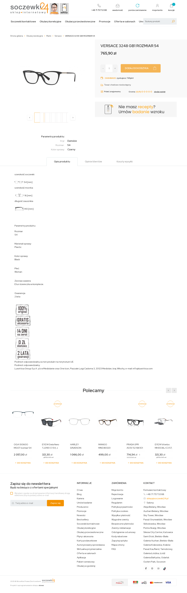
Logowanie (117, 498)
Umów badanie (84, 502)
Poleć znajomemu (111, 91)
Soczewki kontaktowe (23, 21)
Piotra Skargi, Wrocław (154, 528)
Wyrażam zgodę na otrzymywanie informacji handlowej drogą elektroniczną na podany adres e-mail (42, 494)
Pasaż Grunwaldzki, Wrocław (157, 519)
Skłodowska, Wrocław (154, 523)
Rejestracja (117, 494)
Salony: (150, 502)
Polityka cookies (120, 511)
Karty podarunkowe (87, 540)
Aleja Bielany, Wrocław (154, 507)
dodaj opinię (159, 91)
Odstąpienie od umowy (123, 532)
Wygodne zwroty (120, 519)
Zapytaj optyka (119, 540)
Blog (79, 494)
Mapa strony (118, 545)
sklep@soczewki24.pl (157, 498)
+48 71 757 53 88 (155, 494)
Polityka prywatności (122, 507)
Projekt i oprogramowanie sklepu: (27, 585)
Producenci (82, 507)
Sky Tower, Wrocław (153, 515)
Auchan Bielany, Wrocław (155, 511)
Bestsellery (83, 519)
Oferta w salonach (125, 21)
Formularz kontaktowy (154, 490)
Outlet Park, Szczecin (154, 561)
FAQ (114, 549)
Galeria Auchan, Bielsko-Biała (158, 540)
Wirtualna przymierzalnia (89, 549)
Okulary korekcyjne (50, 21)
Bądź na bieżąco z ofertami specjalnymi (34, 485)
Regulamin (117, 502)
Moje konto (117, 490)
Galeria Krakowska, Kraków (156, 545)
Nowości (81, 515)
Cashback (110, 78)
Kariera (80, 498)
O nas (80, 490)
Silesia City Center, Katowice (158, 532)
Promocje (105, 21)
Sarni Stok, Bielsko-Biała (155, 536)
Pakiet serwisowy (85, 561)
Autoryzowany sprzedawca (91, 545)
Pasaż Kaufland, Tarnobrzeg (157, 549)
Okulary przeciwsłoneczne (80, 21)
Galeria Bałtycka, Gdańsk (156, 557)
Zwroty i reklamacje (121, 528)
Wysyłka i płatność (121, 515)
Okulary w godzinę (86, 566)
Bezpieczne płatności (123, 523)
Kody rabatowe (119, 536)
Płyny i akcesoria (85, 536)
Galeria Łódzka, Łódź (154, 553)
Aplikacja (81, 557)
